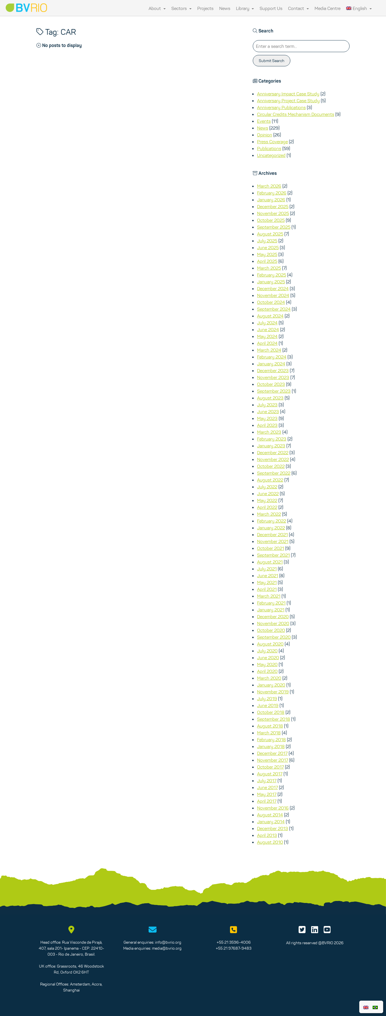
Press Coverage (272, 141)
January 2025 (271, 281)
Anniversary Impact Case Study (288, 94)
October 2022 (271, 466)
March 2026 (269, 186)
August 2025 (270, 234)
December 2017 (272, 753)
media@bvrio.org (167, 948)
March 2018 (269, 733)
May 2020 (267, 664)
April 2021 (267, 589)
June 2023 (268, 411)
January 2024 (271, 363)
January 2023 (271, 445)
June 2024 (268, 329)
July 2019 (267, 698)
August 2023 (270, 398)
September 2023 (274, 391)
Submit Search (271, 60)
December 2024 (273, 288)
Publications (269, 148)
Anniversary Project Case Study (288, 100)
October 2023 (271, 384)
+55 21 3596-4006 (234, 942)
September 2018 (273, 719)
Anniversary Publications (281, 107)
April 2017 (266, 801)
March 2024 (269, 350)
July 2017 (266, 780)
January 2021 (270, 610)
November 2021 (272, 541)
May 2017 (266, 794)
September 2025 (273, 227)
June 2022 (268, 493)
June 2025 (268, 247)
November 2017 (272, 760)
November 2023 (273, 377)
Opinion (264, 135)
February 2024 (271, 357)
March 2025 (269, 268)
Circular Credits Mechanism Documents (295, 114)
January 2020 (271, 685)
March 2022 (269, 514)
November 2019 (273, 692)
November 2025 (273, 213)
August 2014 (270, 815)
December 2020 (273, 616)
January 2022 (271, 527)
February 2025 (271, 275)
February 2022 (271, 521)
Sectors (181, 8)
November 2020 (273, 623)
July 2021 (267, 569)
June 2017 (267, 787)
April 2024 (267, 343)
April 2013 (267, 835)
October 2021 (270, 548)
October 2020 (271, 630)
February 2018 (271, 739)
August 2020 (270, 644)
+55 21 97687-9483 (233, 948)
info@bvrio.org (168, 942)
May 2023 (267, 418)
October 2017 (270, 767)
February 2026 (271, 193)
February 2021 (271, 603)
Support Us (271, 8)
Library (245, 8)
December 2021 (272, 534)
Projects (205, 8)
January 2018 (271, 746)
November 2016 (273, 808)
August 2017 (269, 774)
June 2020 (268, 657)
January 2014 (271, 821)
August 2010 (270, 842)
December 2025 (272, 206)
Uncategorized (271, 155)
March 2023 (269, 432)
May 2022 (267, 500)
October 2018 (270, 712)
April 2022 (267, 507)
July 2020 (267, 651)
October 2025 (271, 220)
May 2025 (267, 254)
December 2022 (272, 452)
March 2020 (269, 678)
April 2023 (267, 425)
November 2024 (273, 295)
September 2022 (273, 473)
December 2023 (273, 370)
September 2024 (274, 309)
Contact (298, 8)
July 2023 (267, 404)
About (157, 8)
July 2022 (267, 486)
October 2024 (271, 302)
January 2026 (271, 199)
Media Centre (327, 8)
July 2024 (267, 322)
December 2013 (272, 828)
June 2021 (267, 575)
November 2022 (273, 459)
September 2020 (274, 637)
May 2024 (267, 336)
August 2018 (270, 726)
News (224, 8)
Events (264, 121)
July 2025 (267, 240)
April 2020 (267, 671)
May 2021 (267, 582)
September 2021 (273, 555)
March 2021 (268, 596)
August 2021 (270, 562)
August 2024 (270, 316)
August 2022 (270, 480)
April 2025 (267, 261)
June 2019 (267, 705)
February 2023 (271, 439)
